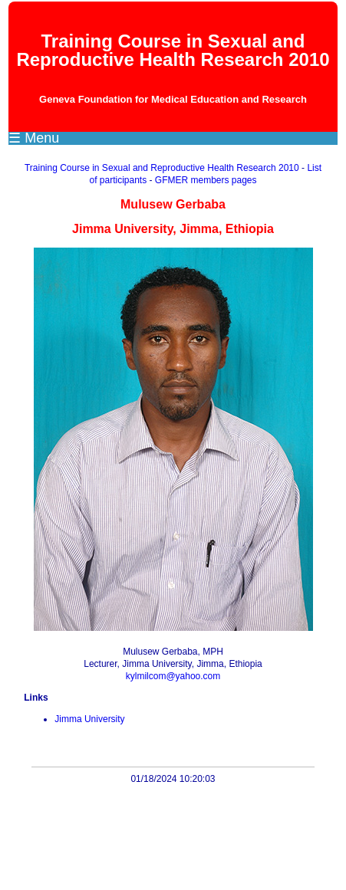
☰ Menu (33, 138)
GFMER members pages (206, 180)
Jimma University (89, 719)
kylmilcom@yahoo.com (173, 676)
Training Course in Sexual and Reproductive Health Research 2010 (162, 168)
